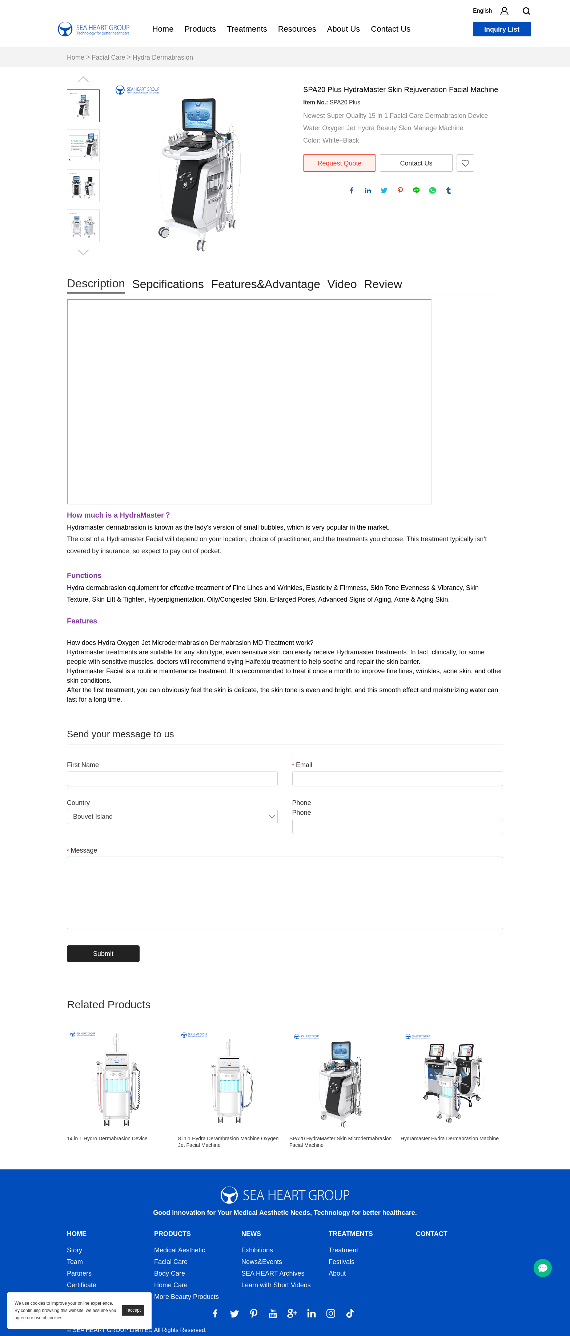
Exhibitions (257, 1250)
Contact (431, 1233)
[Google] (292, 1313)
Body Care (169, 1273)
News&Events (261, 1261)
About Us (343, 28)
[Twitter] (234, 1313)
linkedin (369, 191)
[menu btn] (543, 1268)
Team (75, 1261)
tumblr (449, 191)
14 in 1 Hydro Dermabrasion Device (107, 1138)
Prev (83, 79)
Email (302, 765)
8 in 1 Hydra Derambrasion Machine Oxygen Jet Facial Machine (228, 1142)
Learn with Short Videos (276, 1285)
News (251, 1233)
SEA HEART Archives (272, 1273)
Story (74, 1250)
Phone (301, 802)
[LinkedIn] (311, 1313)
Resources (297, 28)
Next (83, 252)
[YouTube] (273, 1313)
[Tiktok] (350, 1313)
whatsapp (433, 191)
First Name (83, 765)
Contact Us (390, 28)
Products (200, 28)
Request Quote (339, 163)
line (417, 191)
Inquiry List (501, 29)
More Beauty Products (186, 1296)
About (337, 1273)
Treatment (343, 1250)
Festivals (341, 1261)
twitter (385, 191)
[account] (504, 11)
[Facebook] (215, 1313)
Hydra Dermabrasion (163, 57)
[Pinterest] (253, 1313)
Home (163, 28)
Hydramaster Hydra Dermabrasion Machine (450, 1138)
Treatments (247, 28)
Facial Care (108, 57)
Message (82, 850)
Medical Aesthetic (179, 1250)
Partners (79, 1273)
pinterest (401, 191)
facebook (353, 191)
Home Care (171, 1285)
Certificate (81, 1285)
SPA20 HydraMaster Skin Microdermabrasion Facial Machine (340, 1142)
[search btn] (526, 11)
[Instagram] (331, 1313)
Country (78, 802)
